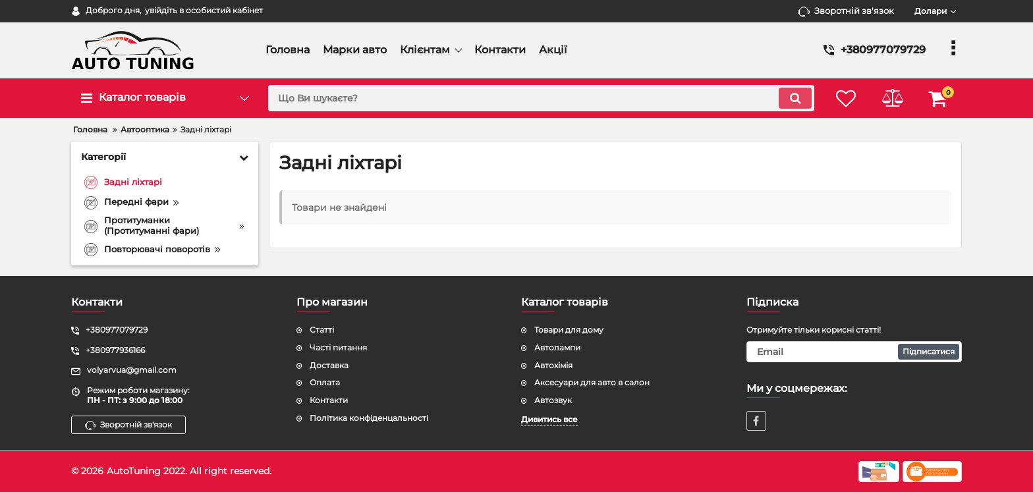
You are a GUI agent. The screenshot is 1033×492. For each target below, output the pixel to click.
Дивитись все (549, 419)
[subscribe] (854, 351)
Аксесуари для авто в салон (592, 382)
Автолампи (557, 347)
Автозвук (553, 400)
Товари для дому (568, 330)
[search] (541, 98)
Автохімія (553, 365)
